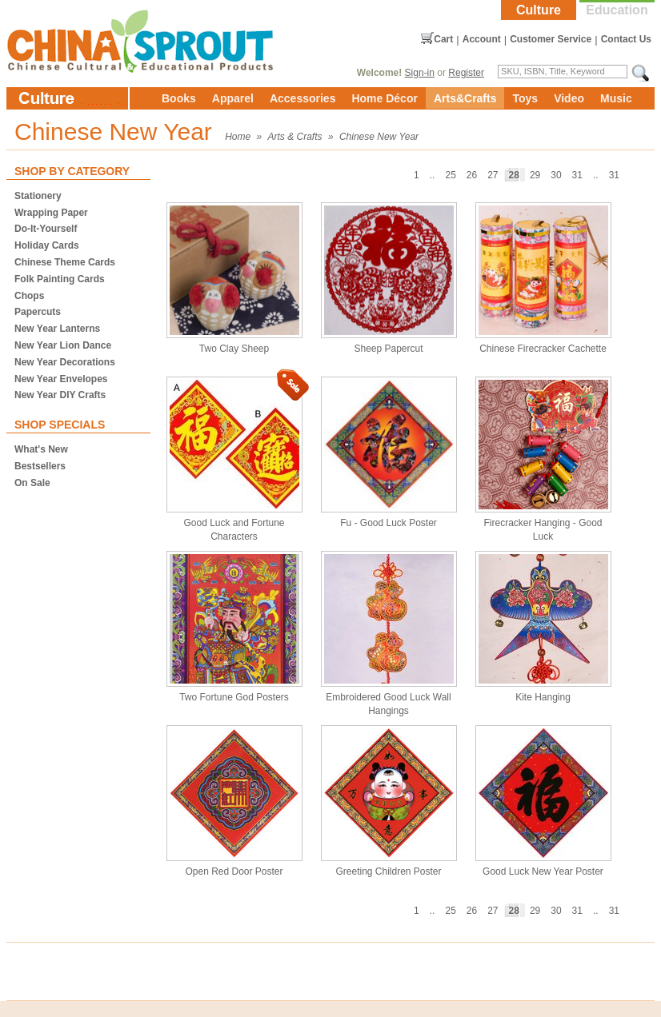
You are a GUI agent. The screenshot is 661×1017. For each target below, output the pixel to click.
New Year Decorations (64, 362)
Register (466, 72)
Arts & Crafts (295, 136)
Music (616, 98)
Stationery (38, 195)
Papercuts (37, 311)
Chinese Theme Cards (64, 262)
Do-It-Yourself (45, 228)
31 (614, 175)
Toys (525, 98)
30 (556, 175)
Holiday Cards (46, 245)
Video (569, 98)
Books (179, 98)
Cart (443, 39)
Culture (538, 10)
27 (492, 175)
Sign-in (420, 72)
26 (472, 175)
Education (616, 10)
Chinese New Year (379, 136)
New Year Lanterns (57, 328)
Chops (29, 295)
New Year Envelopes (61, 379)
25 (450, 175)
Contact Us (626, 39)
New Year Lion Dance (62, 345)
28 (514, 175)
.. (596, 175)
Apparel (233, 98)
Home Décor (384, 98)
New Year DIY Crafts (60, 395)
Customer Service (550, 39)
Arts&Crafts (465, 98)
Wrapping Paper (51, 212)
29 (535, 175)
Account (482, 39)
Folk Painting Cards (59, 279)
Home (237, 136)
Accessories (303, 98)
